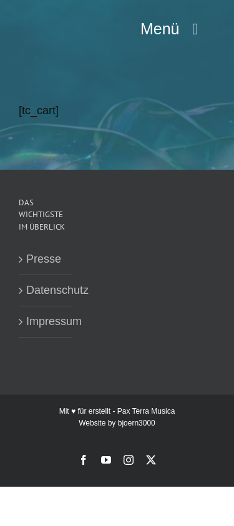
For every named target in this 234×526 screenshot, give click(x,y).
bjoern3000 (136, 423)
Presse (43, 259)
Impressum (46, 321)
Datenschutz (46, 290)
